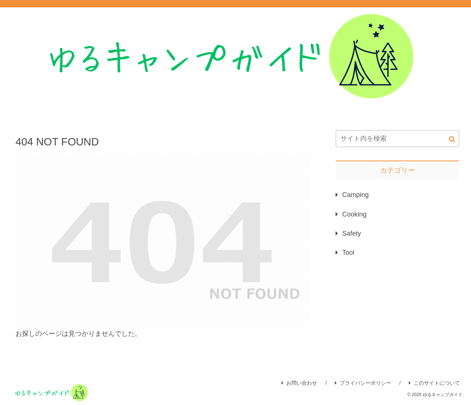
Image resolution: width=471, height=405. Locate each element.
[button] (452, 139)
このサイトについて (434, 383)
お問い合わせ (299, 383)
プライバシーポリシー (363, 383)
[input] (397, 138)
